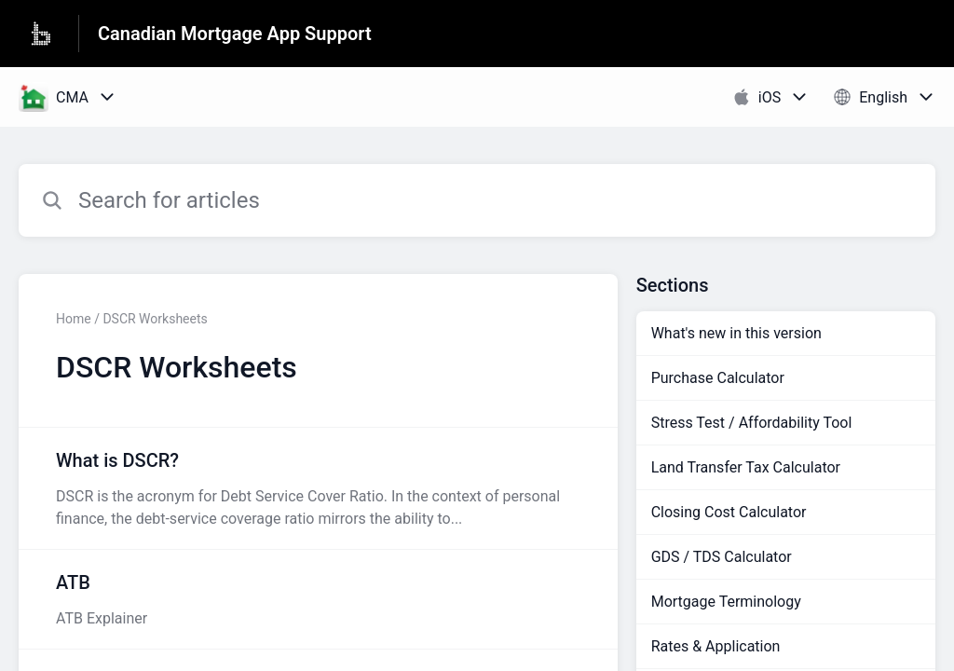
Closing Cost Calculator (729, 512)
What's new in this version (736, 333)
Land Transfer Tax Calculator (745, 467)
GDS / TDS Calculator (721, 557)
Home (73, 318)
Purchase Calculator (717, 378)
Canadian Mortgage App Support (235, 33)
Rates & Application (716, 646)
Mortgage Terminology (726, 601)
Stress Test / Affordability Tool (751, 422)
